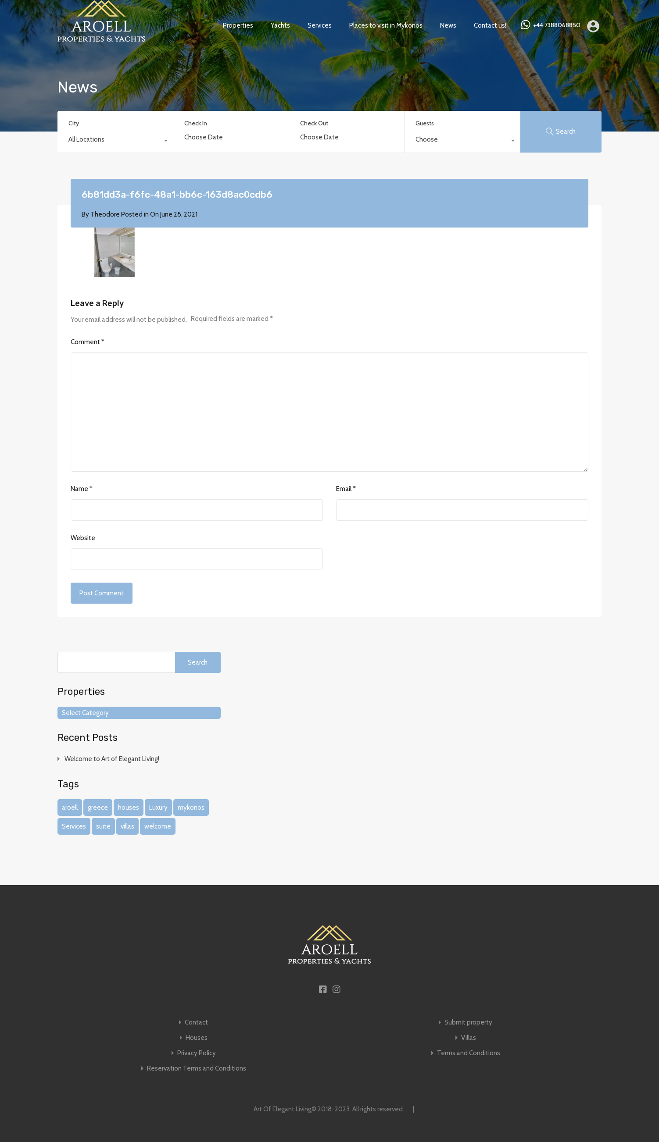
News (448, 25)
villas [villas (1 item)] (127, 826)
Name (82, 489)
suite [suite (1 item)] (103, 826)
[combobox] (115, 141)
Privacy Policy (196, 1053)
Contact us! (490, 25)
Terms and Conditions (468, 1053)
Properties (238, 25)
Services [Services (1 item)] (74, 826)
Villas (468, 1038)
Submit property (468, 1022)
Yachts (280, 25)
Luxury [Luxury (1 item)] (158, 807)
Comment (87, 342)
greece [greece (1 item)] (98, 807)
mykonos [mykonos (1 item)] (191, 807)
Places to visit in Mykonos (386, 25)
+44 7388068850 (556, 25)
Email (346, 489)
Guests (424, 123)
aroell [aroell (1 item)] (70, 807)
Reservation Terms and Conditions (196, 1068)
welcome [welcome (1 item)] (157, 826)
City (73, 123)
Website (83, 538)
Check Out (314, 123)
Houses (197, 1038)
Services (320, 25)
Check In (195, 123)
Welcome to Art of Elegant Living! (111, 759)
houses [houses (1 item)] (128, 807)
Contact (196, 1022)
